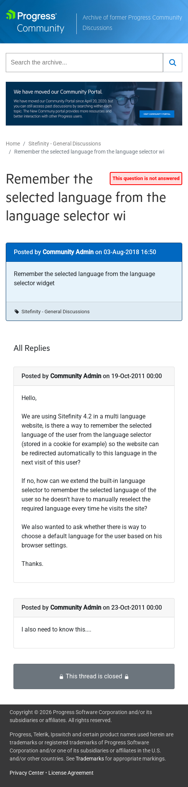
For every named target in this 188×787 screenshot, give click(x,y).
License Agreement (71, 773)
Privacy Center (27, 773)
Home (13, 144)
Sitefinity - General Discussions (64, 144)
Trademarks (90, 759)
